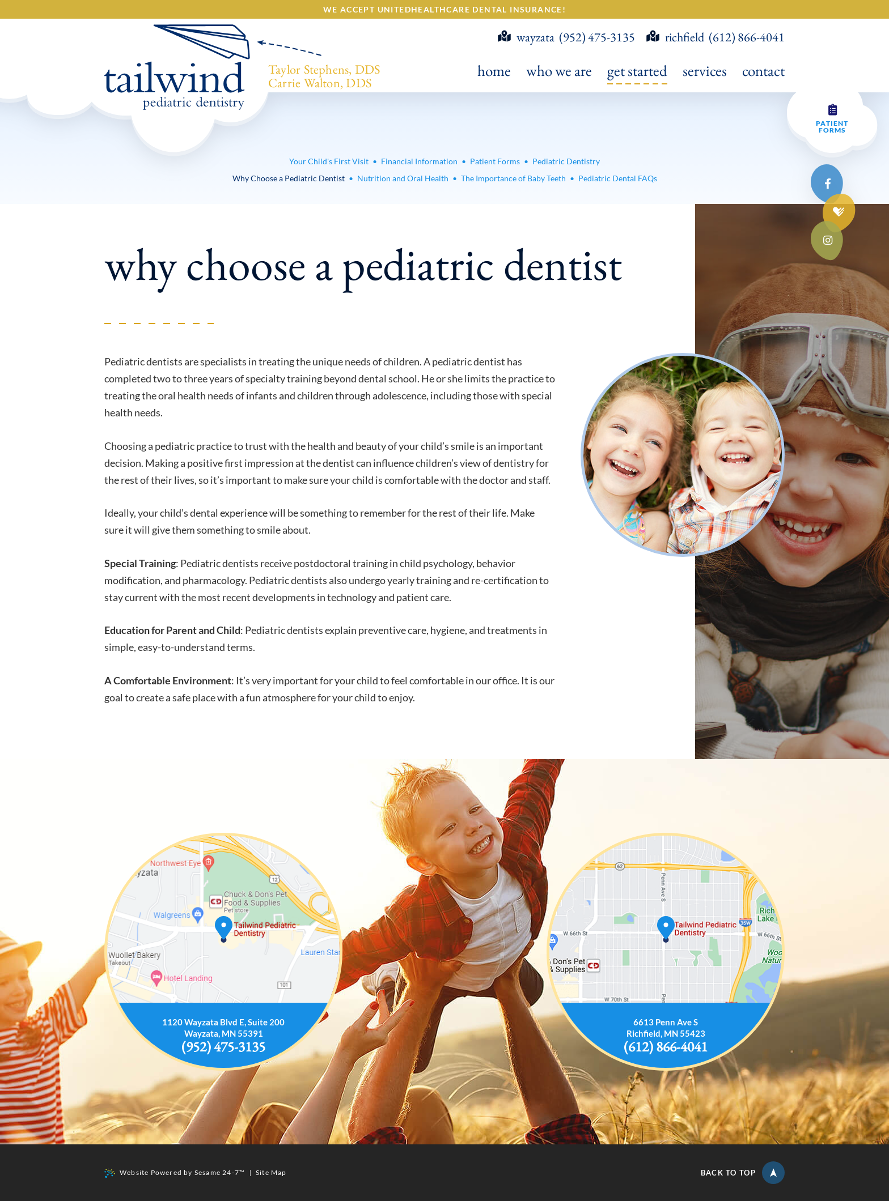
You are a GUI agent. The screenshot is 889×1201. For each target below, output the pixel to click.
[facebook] (827, 183)
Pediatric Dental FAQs (617, 178)
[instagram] (827, 240)
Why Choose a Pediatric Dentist (288, 178)
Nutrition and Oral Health (402, 178)
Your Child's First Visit (329, 161)
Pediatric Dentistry (566, 161)
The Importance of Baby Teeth (513, 178)
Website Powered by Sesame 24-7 (174, 1173)
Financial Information (419, 161)
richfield (675, 37)
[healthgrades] (839, 212)
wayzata (526, 37)
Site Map (271, 1172)
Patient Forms (832, 126)
